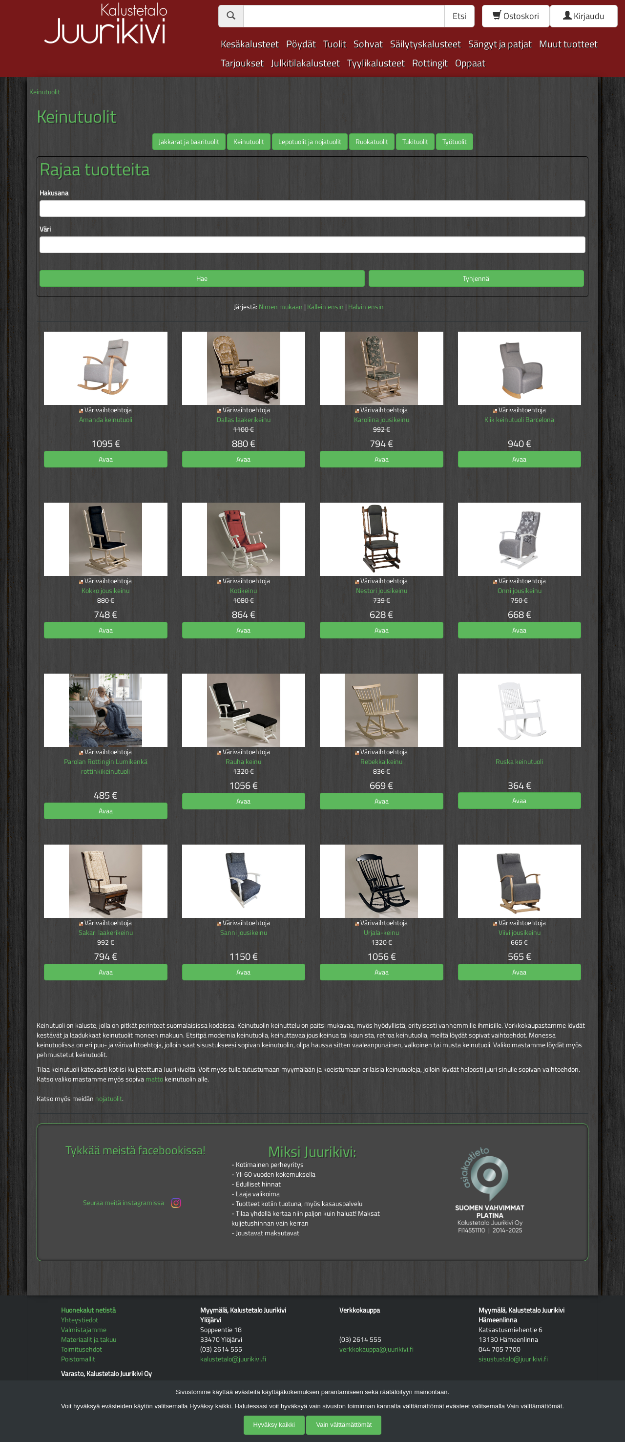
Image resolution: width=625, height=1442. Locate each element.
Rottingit (430, 62)
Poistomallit (78, 1359)
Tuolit (334, 43)
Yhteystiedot (79, 1320)
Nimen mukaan (281, 306)
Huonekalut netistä (88, 1310)
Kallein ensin (325, 306)
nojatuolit (108, 1098)
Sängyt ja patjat (500, 43)
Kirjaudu (583, 15)
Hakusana (54, 193)
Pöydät (301, 43)
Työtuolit (454, 141)
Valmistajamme (83, 1329)
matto (154, 1079)
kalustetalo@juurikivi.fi (233, 1359)
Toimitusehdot (81, 1349)
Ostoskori (516, 15)
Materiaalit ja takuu (88, 1339)
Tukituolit (415, 141)
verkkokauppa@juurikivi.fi (376, 1349)
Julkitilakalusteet (305, 62)
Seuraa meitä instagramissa (133, 1203)
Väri (45, 229)
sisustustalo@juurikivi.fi (513, 1359)
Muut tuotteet (568, 43)
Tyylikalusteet (376, 62)
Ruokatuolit (371, 141)
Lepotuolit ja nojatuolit (309, 141)
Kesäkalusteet (250, 43)
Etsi (459, 15)
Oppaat (470, 62)
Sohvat (368, 43)
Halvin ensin (366, 306)
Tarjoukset (242, 62)
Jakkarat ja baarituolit (189, 141)
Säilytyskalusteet (425, 43)
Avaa (106, 459)
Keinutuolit (44, 91)
